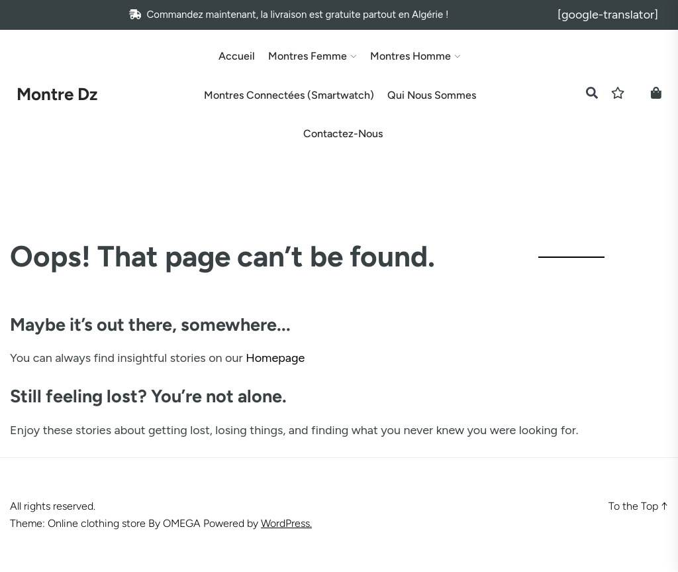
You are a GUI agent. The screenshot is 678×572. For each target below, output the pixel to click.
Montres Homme (410, 56)
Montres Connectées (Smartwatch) (289, 95)
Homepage (275, 358)
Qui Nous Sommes (431, 95)
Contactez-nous (343, 134)
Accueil (236, 56)
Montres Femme (307, 56)
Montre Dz (57, 94)
